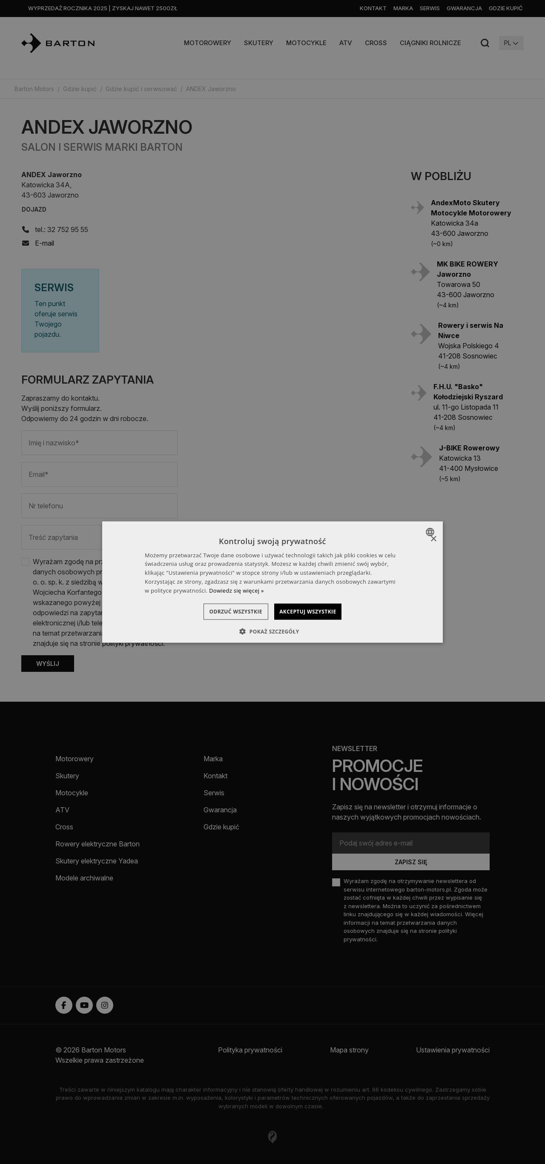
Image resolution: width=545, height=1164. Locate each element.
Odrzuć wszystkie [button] (228, 611)
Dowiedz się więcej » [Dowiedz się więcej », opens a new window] (236, 590)
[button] (272, 631)
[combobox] (431, 532)
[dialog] (272, 582)
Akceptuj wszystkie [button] (315, 611)
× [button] (433, 539)
